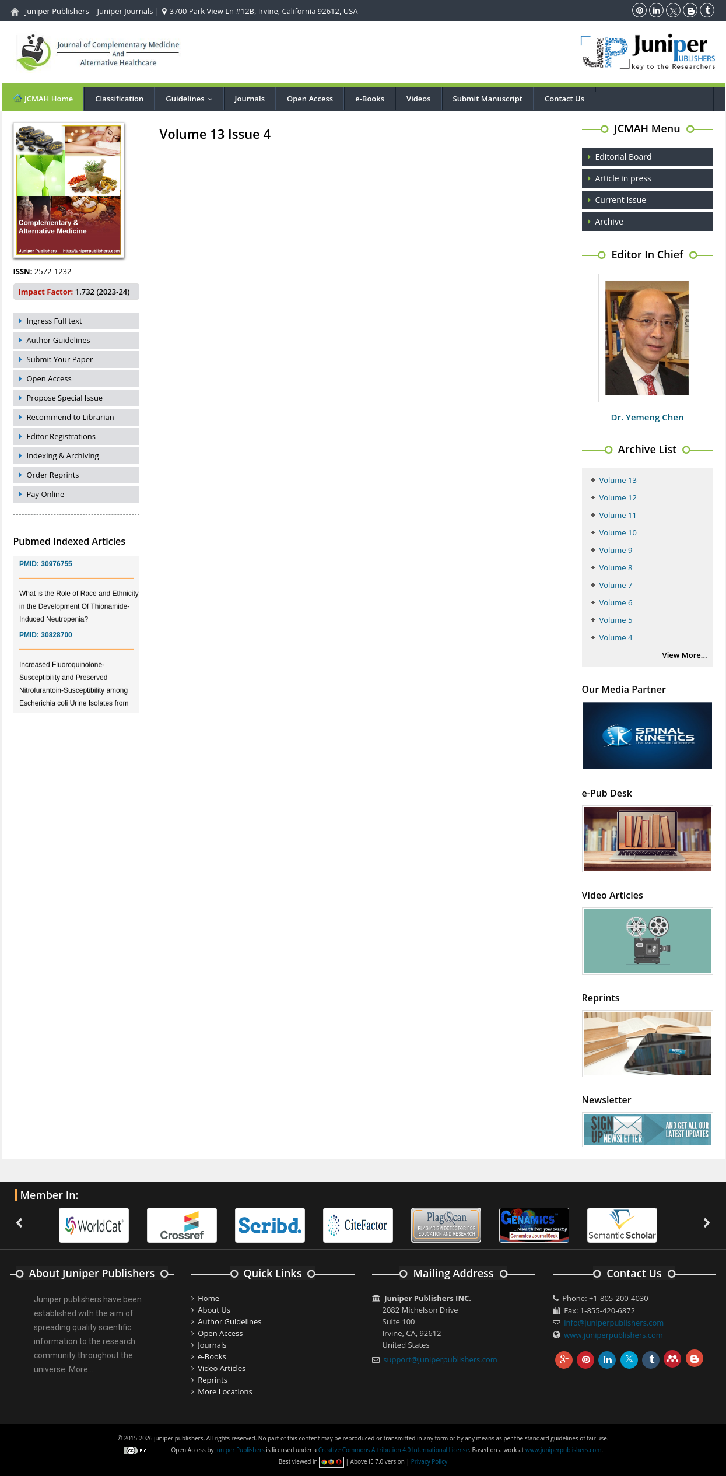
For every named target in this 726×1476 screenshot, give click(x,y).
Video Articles (221, 1368)
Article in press (623, 178)
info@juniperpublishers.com (614, 1322)
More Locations (225, 1391)
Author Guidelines (58, 340)
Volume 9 (616, 550)
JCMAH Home (42, 98)
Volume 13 (618, 480)
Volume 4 (616, 637)
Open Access (310, 98)
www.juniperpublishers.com (613, 1335)
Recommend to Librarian (70, 417)
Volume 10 (618, 532)
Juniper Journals (125, 11)
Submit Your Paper (60, 359)
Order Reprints (53, 474)
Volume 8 (616, 567)
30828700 (56, 641)
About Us (214, 1310)
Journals (250, 98)
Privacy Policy (429, 1461)
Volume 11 (618, 515)
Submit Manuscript (487, 98)
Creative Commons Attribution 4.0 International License (393, 1450)
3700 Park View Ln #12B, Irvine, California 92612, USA (259, 11)
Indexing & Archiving (63, 455)
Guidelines (192, 98)
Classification (119, 98)
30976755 (56, 570)
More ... (82, 1369)
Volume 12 (618, 497)
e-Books (369, 98)
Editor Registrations (61, 436)
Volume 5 (616, 620)
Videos (418, 98)
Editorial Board (623, 156)
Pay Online (46, 494)
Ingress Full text (54, 320)
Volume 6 (616, 602)
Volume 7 (616, 585)
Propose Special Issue (65, 397)
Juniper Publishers (57, 11)
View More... (684, 655)
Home (208, 1298)
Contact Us (564, 98)
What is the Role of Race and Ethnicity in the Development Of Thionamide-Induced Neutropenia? (79, 613)
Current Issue (621, 199)
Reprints (212, 1380)
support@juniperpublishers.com (440, 1359)
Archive (609, 221)
